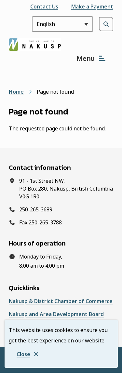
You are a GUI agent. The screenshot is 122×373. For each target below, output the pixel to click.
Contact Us (44, 6)
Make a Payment (92, 6)
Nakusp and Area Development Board (56, 314)
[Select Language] (62, 24)
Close (23, 354)
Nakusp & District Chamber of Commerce (61, 301)
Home (16, 91)
